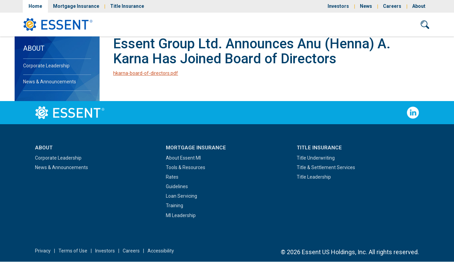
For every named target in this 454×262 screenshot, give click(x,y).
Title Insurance (127, 6)
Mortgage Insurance (76, 6)
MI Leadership (181, 215)
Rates (172, 177)
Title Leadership (314, 177)
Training (174, 205)
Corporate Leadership (46, 65)
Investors (338, 6)
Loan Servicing (181, 196)
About (418, 6)
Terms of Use (72, 250)
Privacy (43, 250)
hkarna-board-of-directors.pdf (145, 73)
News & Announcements (49, 81)
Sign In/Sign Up (345, 24)
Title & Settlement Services (326, 167)
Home (35, 6)
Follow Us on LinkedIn (413, 113)
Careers (392, 6)
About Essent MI (183, 158)
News (366, 6)
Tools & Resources (185, 167)
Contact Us (392, 24)
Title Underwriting (316, 158)
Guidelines (177, 186)
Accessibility (160, 250)
